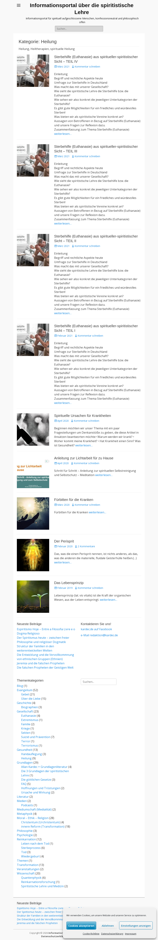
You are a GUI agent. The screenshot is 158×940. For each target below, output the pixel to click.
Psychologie (25, 835)
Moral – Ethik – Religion (32, 818)
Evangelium (24, 690)
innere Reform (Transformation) (42, 826)
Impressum (130, 933)
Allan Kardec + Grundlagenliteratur (44, 767)
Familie (25, 724)
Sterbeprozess (31, 848)
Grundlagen (25, 763)
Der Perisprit (64, 541)
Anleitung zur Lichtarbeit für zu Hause (83, 458)
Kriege (25, 728)
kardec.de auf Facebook (96, 629)
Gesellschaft (25, 711)
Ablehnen (108, 925)
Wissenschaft (26, 873)
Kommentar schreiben (87, 66)
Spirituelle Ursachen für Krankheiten (82, 416)
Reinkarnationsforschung (38, 882)
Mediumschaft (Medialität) (34, 809)
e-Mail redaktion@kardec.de (99, 635)
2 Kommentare (86, 546)
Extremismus (29, 720)
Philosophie (25, 831)
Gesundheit (24, 750)
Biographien (29, 707)
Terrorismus (29, 745)
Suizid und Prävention (35, 737)
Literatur (23, 797)
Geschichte (24, 703)
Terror (25, 741)
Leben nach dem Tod (35, 844)
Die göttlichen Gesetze (36, 780)
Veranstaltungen (28, 869)
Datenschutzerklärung (112, 933)
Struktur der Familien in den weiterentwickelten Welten (48, 915)
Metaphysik (24, 814)
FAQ (23, 784)
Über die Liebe (30, 699)
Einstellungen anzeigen (136, 925)
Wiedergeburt (30, 856)
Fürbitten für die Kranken (73, 500)
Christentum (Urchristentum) (40, 822)
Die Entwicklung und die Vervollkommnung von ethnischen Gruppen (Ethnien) (61, 919)
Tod (23, 852)
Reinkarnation (26, 839)
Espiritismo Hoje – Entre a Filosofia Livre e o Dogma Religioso (52, 908)
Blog (20, 686)
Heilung (26, 758)
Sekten (25, 733)
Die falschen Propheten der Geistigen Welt (45, 667)
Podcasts (27, 805)
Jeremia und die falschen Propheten (40, 663)
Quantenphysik (31, 878)
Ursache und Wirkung (35, 792)
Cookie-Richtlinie (91, 933)
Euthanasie (28, 716)
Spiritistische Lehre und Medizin (42, 886)
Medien (22, 801)
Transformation (27, 865)
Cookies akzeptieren (81, 925)
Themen (22, 861)
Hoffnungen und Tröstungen (40, 788)
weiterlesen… (63, 134)
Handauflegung (31, 754)
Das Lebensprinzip (69, 583)
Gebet (25, 694)
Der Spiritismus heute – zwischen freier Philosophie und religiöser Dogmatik (60, 912)
